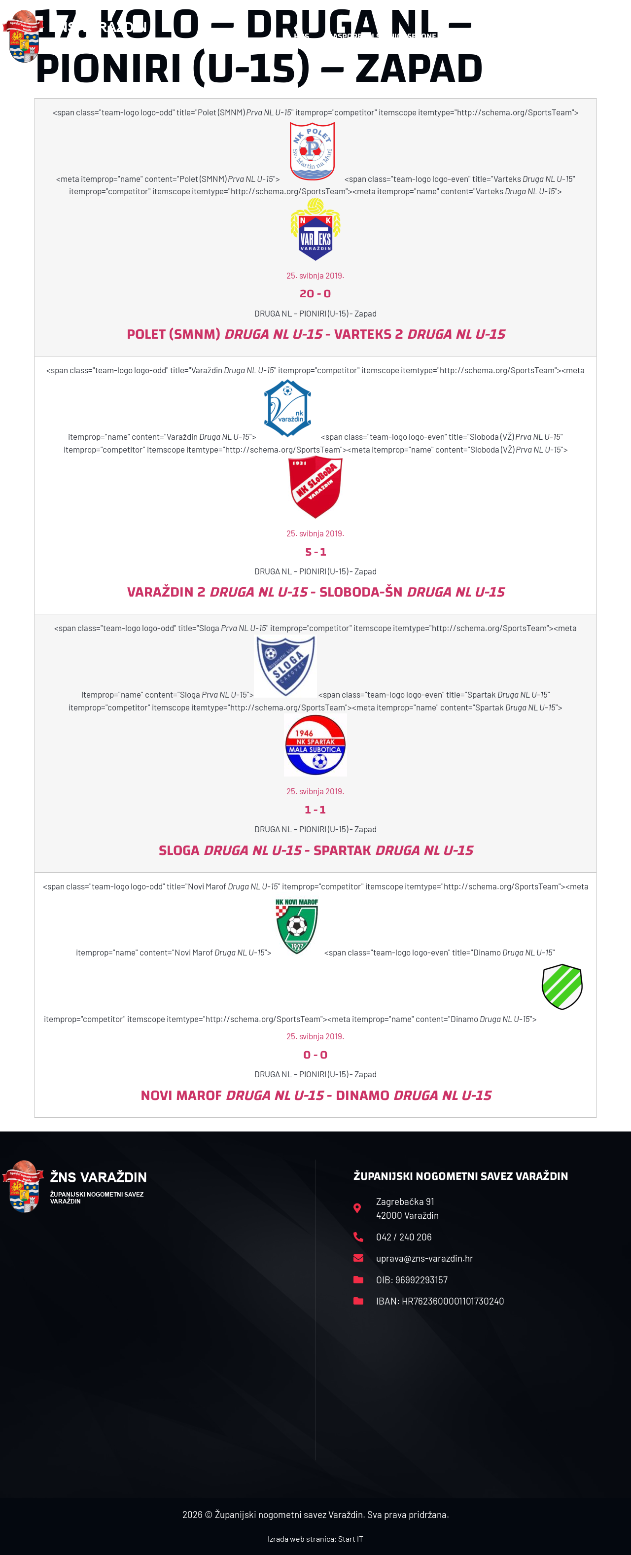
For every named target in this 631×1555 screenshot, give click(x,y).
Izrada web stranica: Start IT (315, 1538)
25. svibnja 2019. (315, 275)
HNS (301, 36)
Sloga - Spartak (316, 850)
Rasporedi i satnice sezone (382, 36)
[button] (609, 36)
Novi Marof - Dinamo (315, 1095)
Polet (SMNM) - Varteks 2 (316, 334)
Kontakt (527, 36)
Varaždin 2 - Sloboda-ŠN (315, 591)
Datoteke (473, 36)
